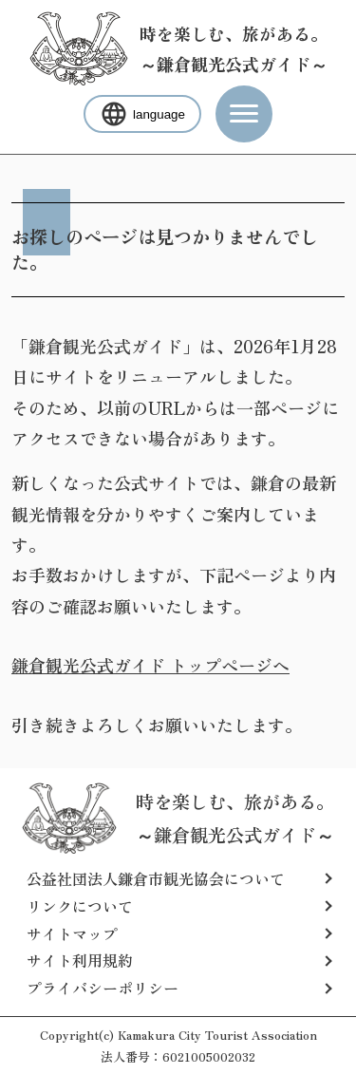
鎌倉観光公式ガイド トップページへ (150, 664)
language (142, 114)
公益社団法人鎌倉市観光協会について (156, 878)
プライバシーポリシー (102, 987)
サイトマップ (72, 933)
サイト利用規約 (80, 960)
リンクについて (80, 906)
